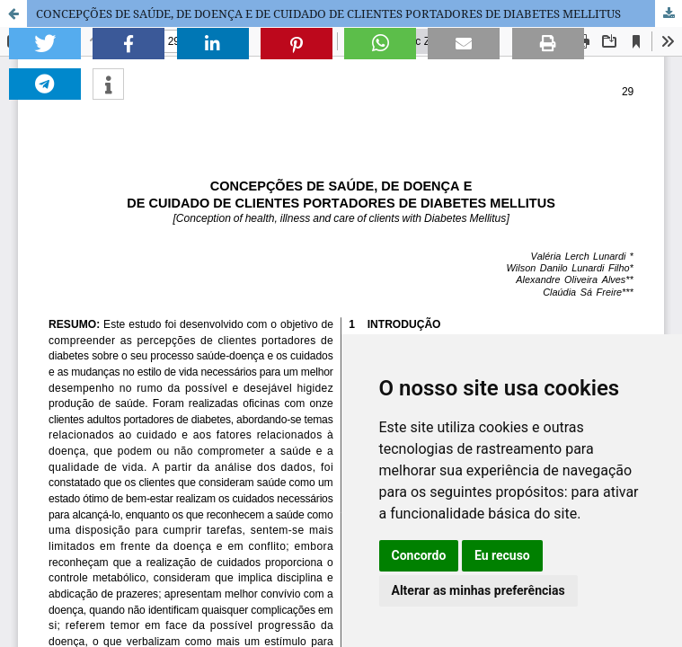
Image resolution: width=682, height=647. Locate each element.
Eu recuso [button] (502, 555)
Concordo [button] (419, 555)
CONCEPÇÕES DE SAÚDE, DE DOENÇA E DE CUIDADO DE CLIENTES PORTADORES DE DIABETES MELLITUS (328, 13)
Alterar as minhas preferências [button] (478, 590)
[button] (45, 43)
